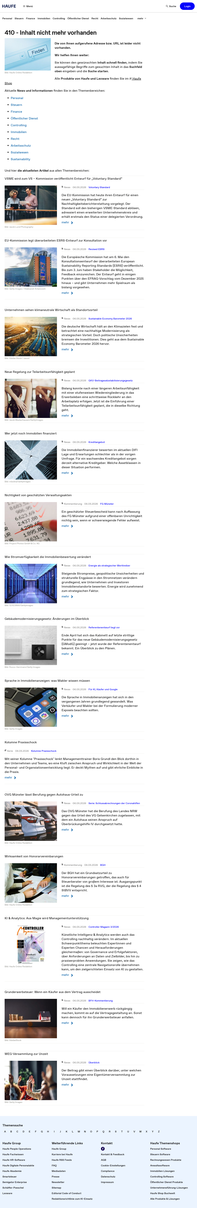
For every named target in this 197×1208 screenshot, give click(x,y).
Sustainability (20, 159)
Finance (16, 111)
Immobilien (19, 132)
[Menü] (28, 6)
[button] (187, 6)
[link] (7, 18)
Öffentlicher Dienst (24, 118)
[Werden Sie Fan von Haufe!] (103, 1149)
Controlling (19, 125)
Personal (17, 98)
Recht (15, 139)
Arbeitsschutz (21, 145)
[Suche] (171, 6)
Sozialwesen (19, 152)
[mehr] (142, 18)
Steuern (16, 105)
